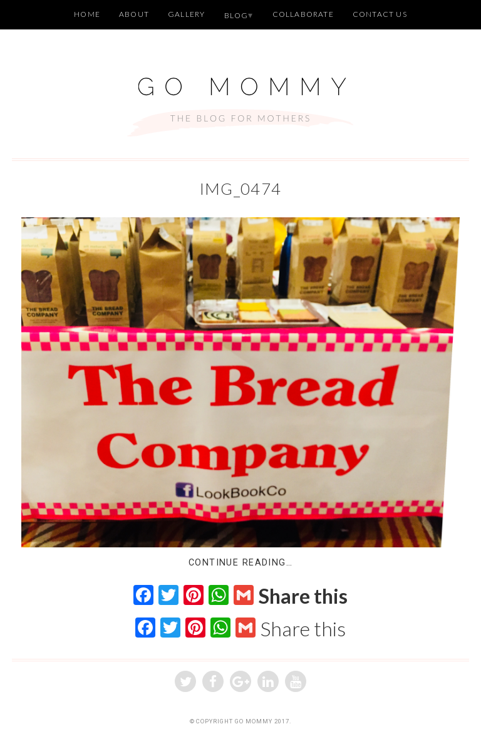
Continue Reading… (240, 562)
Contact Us (380, 14)
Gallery (186, 14)
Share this (303, 596)
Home (87, 14)
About (134, 14)
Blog (236, 15)
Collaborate (303, 14)
